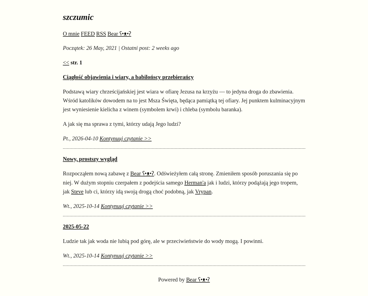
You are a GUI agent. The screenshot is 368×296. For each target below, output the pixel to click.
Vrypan (203, 191)
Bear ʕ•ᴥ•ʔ (119, 33)
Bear (198, 279)
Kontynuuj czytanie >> (126, 138)
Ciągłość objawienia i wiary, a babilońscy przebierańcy (128, 77)
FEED (88, 33)
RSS (101, 33)
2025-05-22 (76, 226)
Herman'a (195, 182)
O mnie (71, 33)
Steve (77, 191)
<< (66, 62)
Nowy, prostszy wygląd (90, 159)
